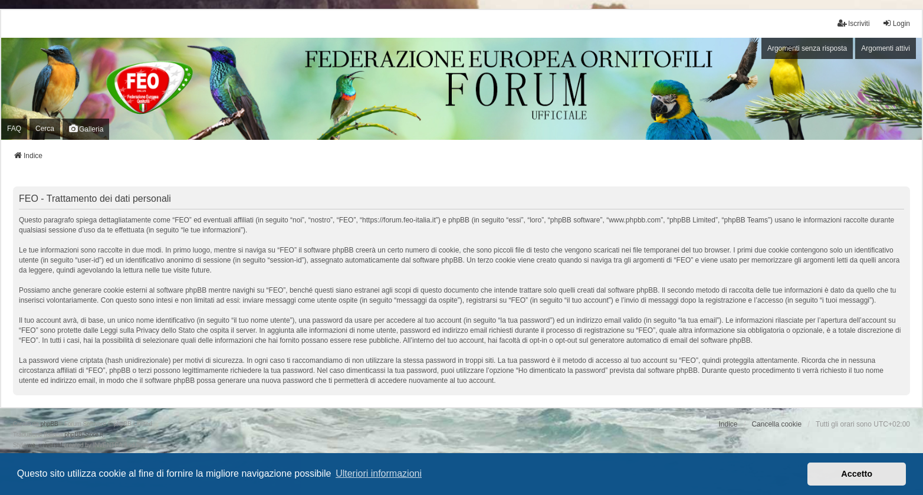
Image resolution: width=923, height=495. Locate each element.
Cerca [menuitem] (44, 128)
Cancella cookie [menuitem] (776, 424)
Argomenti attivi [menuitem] (885, 48)
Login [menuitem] (896, 23)
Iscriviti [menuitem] (853, 23)
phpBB (49, 424)
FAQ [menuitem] (14, 128)
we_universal (45, 445)
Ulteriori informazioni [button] (379, 473)
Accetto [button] (856, 473)
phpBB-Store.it (83, 434)
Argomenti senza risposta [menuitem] (807, 48)
